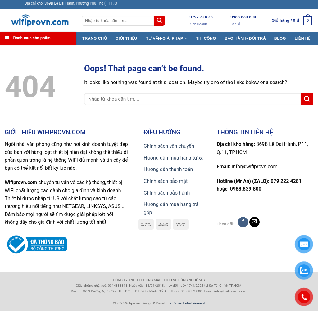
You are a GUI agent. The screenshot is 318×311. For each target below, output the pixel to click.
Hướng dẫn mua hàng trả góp (170, 208)
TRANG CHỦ (94, 38)
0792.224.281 (202, 17)
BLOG (280, 38)
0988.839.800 (243, 17)
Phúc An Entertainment (187, 303)
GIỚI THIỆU (126, 38)
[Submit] (159, 21)
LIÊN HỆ (303, 38)
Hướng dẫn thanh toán (168, 169)
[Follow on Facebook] (243, 222)
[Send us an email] (254, 222)
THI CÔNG (206, 38)
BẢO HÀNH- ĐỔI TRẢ (245, 38)
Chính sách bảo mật (165, 181)
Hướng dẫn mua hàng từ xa (173, 158)
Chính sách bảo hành (166, 193)
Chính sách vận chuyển (168, 146)
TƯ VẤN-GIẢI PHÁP (166, 38)
